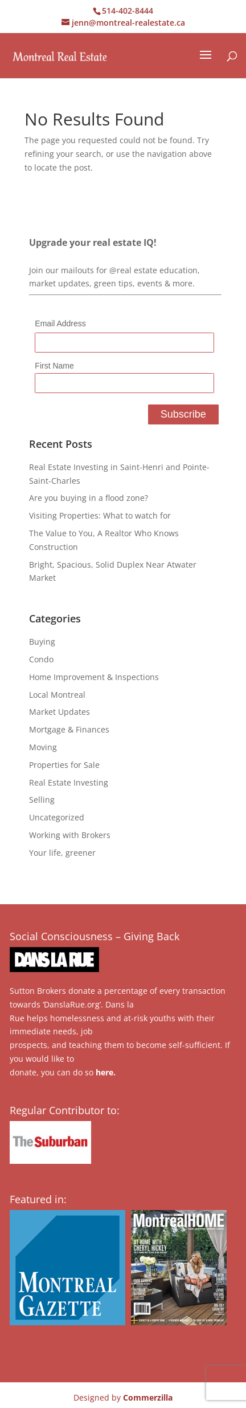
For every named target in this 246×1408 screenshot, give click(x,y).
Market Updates (59, 711)
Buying (42, 641)
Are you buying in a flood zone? (88, 497)
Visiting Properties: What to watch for (100, 515)
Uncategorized (56, 817)
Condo (41, 659)
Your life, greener (62, 852)
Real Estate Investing (68, 782)
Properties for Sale (64, 764)
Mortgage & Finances (69, 729)
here (104, 1072)
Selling (42, 799)
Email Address (60, 323)
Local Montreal (57, 694)
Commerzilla (148, 1397)
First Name (54, 365)
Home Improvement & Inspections (94, 676)
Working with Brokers (69, 835)
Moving (43, 747)
